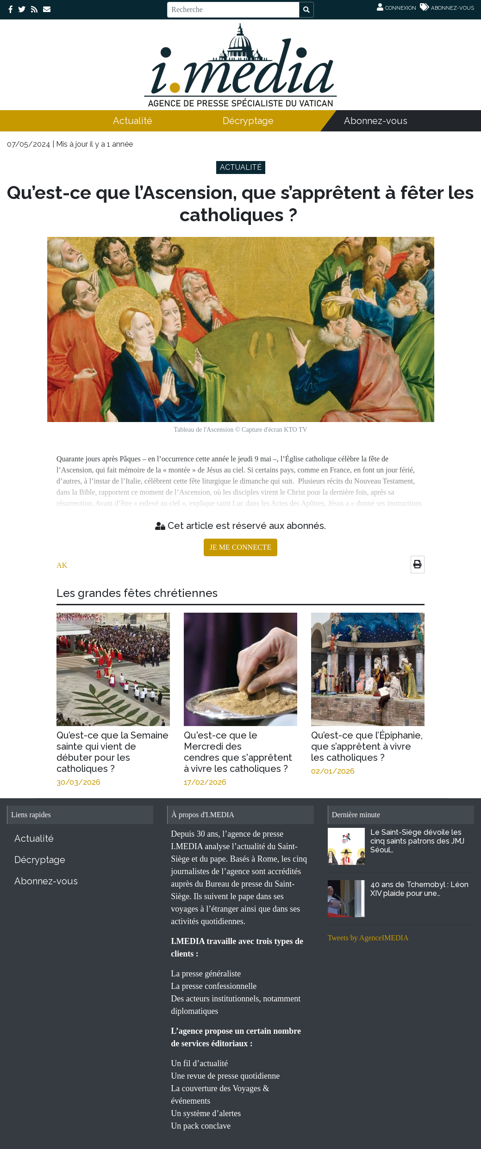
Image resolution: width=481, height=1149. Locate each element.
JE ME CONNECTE (240, 547)
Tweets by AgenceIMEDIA (368, 938)
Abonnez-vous (375, 120)
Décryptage (248, 120)
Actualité (132, 120)
